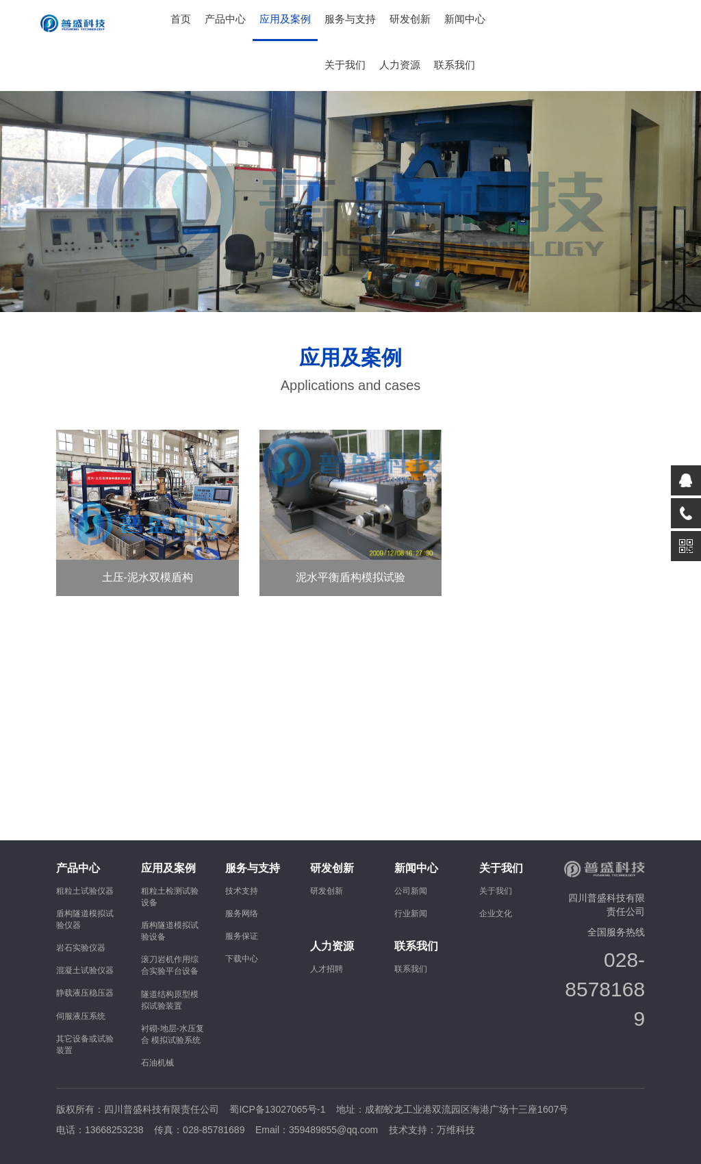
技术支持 (241, 891)
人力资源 (399, 65)
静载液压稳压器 (85, 993)
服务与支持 (350, 19)
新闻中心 (464, 19)
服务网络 (241, 913)
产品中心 (225, 19)
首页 (180, 19)
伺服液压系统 (80, 1016)
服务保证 (241, 936)
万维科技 (456, 1129)
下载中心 (241, 958)
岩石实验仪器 (80, 948)
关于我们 (345, 65)
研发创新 (410, 19)
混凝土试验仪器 (85, 970)
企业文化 (495, 913)
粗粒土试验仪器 (85, 891)
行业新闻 (410, 913)
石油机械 (157, 1063)
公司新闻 (410, 891)
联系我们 (454, 65)
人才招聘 (326, 969)
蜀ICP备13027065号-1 (277, 1109)
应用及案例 (285, 19)
